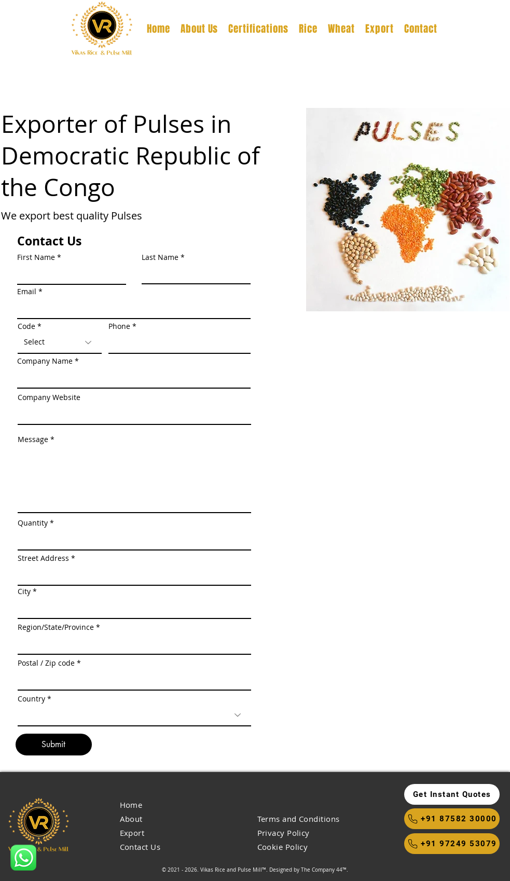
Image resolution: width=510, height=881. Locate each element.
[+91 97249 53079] (452, 843)
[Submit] (54, 744)
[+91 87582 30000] (452, 818)
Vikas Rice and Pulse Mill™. (234, 869)
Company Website (49, 397)
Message (33, 439)
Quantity (33, 523)
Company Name (45, 361)
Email (26, 291)
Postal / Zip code (46, 663)
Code (26, 326)
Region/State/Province (56, 627)
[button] (452, 794)
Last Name (160, 257)
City (24, 591)
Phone (119, 326)
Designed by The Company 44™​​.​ (308, 869)
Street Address (43, 558)
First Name (36, 257)
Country (31, 699)
